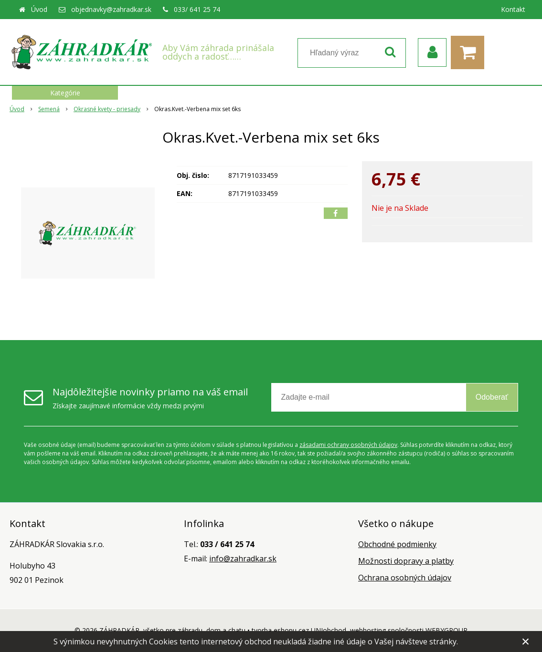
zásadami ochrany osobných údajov (348, 445)
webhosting (368, 630)
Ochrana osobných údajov (404, 577)
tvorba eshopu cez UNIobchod (299, 630)
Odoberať (492, 397)
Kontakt (513, 9)
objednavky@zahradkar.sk (111, 9)
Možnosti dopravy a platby (406, 561)
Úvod (39, 9)
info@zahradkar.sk (242, 558)
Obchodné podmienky (397, 544)
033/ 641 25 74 (197, 9)
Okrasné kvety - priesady (107, 109)
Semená (49, 109)
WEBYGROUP (446, 630)
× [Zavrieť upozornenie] (525, 641)
